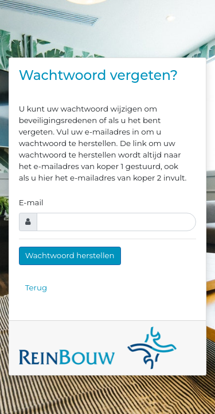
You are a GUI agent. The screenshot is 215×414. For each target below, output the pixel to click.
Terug (36, 287)
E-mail (31, 202)
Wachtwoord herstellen (70, 255)
